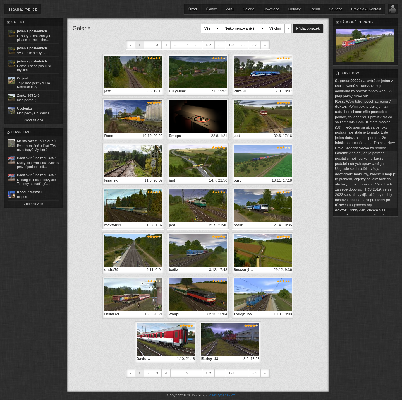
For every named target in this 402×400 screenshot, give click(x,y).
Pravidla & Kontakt (366, 9)
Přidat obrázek (308, 28)
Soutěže (335, 9)
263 (254, 45)
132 (208, 45)
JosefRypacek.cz (221, 394)
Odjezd (22, 78)
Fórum (315, 9)
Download (271, 9)
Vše (207, 28)
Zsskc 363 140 (28, 95)
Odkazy (294, 9)
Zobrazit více (33, 120)
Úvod (192, 9)
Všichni (275, 28)
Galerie (248, 9)
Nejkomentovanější (239, 28)
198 (231, 45)
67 (186, 45)
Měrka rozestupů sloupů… (38, 141)
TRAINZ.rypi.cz (22, 9)
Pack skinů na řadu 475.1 (37, 158)
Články (211, 9)
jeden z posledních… (33, 31)
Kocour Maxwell (29, 192)
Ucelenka (24, 108)
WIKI (230, 9)
